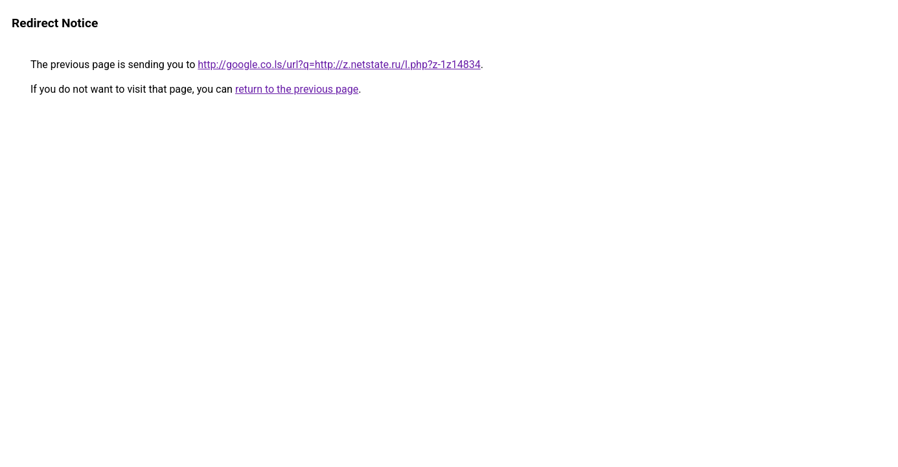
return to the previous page (296, 89)
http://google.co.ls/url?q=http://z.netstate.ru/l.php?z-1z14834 (339, 64)
